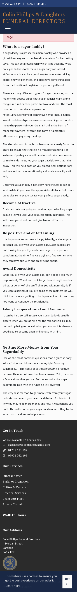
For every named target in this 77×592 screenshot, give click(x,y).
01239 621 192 (11, 4)
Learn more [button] (13, 585)
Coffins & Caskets (14, 487)
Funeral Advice (12, 476)
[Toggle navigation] (8, 26)
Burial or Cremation (16, 481)
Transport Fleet (13, 499)
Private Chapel (12, 504)
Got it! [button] (67, 582)
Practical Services (14, 493)
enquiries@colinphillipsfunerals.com (29, 446)
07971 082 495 (36, 4)
